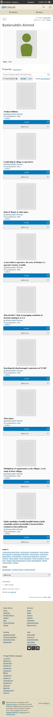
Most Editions (9, 79)
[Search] (24, 74)
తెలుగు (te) (6, 688)
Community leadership (31, 556)
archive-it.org (10, 714)
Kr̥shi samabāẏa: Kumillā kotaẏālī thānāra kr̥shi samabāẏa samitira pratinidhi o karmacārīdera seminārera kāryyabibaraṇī (24, 524)
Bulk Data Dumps (9, 640)
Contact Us (30, 637)
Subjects (30, 618)
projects (17, 710)
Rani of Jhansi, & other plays (16, 212)
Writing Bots (7, 642)
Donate (31, 2)
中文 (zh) (6, 693)
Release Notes (32, 645)
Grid (30, 79)
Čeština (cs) (7, 661)
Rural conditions (38, 558)
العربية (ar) (6, 658)
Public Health (13, 558)
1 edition (7, 118)
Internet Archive (11, 704)
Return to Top (31, 625)
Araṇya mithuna (11, 111)
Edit (4, 19)
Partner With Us (8, 615)
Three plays (9, 418)
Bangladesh (6, 556)
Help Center (31, 635)
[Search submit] (43, 7)
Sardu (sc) (6, 686)
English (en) (7, 666)
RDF (45, 597)
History (49, 20)
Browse (35, 12)
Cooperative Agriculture (11, 552)
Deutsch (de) (7, 663)
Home (29, 611)
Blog (4, 620)
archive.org (22, 712)
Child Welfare (17, 556)
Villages (15, 563)
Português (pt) (8, 681)
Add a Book (31, 642)
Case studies (44, 552)
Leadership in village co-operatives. (19, 162)
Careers (6, 618)
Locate (26, 122)
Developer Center (9, 635)
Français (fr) (7, 671)
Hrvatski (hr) (7, 676)
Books (29, 613)
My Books (13, 12)
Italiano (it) (7, 678)
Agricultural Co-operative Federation (15, 554)
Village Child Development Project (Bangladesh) (23, 561)
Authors (29, 615)
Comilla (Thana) (17, 570)
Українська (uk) (8, 690)
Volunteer (6, 613)
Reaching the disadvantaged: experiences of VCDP (25, 368)
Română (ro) (7, 683)
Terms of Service (8, 623)
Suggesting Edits (32, 640)
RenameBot (47, 18)
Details (23, 79)
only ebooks (45, 79)
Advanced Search (33, 623)
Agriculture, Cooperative (30, 552)
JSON (49, 597)
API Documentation (9, 637)
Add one (13, 592)
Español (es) (7, 668)
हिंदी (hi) (5, 673)
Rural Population (25, 558)
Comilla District (29, 570)
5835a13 (47, 703)
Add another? (17, 70)
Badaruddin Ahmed (14, 114)
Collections (31, 620)
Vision (5, 611)
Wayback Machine (12, 712)
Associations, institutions (39, 554)
